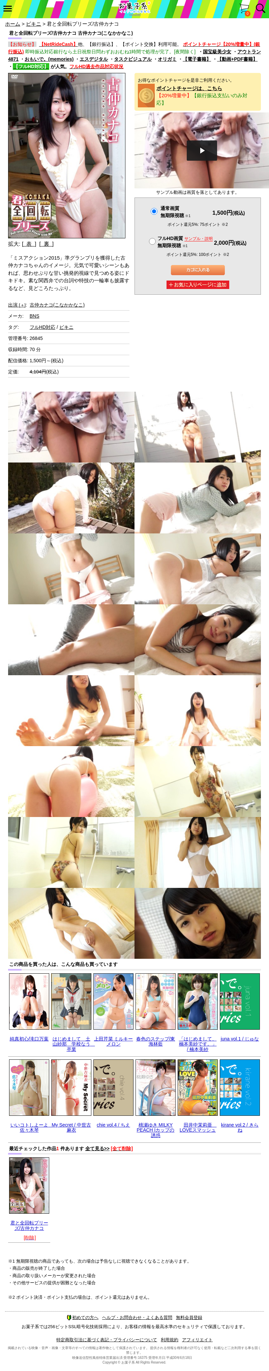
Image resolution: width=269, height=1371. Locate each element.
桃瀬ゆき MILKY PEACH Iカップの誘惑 (155, 1130)
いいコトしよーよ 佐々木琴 (31, 1127)
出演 (17, 305)
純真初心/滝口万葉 (29, 1039)
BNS (34, 316)
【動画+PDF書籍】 (237, 59)
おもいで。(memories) (49, 59)
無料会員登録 (189, 1317)
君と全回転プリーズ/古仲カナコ (29, 1225)
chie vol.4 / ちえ (113, 1125)
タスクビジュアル (133, 59)
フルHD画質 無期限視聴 (185, 242)
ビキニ (33, 24)
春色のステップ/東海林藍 (155, 1041)
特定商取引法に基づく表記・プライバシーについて (106, 1339)
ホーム (12, 24)
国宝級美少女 (217, 51)
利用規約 (169, 1339)
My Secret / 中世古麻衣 (71, 1127)
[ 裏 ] (46, 244)
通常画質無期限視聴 (175, 212)
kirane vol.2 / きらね (240, 1127)
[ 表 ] (29, 244)
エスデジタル (94, 59)
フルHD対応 (42, 327)
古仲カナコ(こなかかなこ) (57, 305)
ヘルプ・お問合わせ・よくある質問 (137, 1317)
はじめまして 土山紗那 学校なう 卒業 (74, 1044)
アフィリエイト (197, 1339)
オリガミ (167, 59)
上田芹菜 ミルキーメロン (113, 1041)
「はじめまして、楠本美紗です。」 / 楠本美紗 (198, 1044)
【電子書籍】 (197, 59)
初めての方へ (82, 1317)
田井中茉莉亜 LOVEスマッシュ (198, 1127)
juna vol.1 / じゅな (240, 1039)
